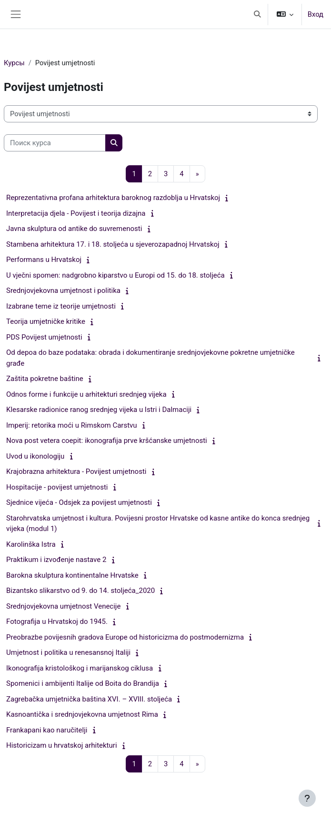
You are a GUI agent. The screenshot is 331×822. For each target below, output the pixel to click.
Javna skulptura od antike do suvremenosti (74, 228)
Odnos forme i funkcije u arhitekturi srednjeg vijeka (86, 394)
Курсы (14, 63)
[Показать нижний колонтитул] (307, 798)
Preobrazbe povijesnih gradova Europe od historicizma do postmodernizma (125, 637)
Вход (315, 14)
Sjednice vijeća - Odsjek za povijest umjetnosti (79, 502)
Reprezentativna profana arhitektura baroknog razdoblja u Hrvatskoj (113, 197)
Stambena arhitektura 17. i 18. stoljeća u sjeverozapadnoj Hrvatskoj (113, 244)
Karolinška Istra (31, 544)
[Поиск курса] (55, 142)
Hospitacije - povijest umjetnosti (57, 487)
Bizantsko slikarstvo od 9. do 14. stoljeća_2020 (80, 590)
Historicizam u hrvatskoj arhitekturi (61, 745)
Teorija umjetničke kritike (45, 321)
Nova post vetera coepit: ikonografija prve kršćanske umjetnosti (106, 440)
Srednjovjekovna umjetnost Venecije (63, 606)
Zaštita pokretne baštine (44, 378)
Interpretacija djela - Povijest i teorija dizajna (75, 213)
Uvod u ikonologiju (35, 456)
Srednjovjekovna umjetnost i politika (63, 290)
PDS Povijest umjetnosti (44, 337)
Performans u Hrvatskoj (43, 259)
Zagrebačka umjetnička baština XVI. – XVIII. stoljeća (89, 699)
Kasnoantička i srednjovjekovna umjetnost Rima (82, 714)
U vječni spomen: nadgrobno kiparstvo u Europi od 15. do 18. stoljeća (115, 275)
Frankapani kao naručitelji (46, 730)
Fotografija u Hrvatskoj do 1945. (57, 621)
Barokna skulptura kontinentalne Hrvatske (72, 575)
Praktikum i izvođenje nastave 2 (56, 559)
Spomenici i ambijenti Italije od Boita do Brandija (82, 683)
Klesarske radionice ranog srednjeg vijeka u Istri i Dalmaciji (98, 409)
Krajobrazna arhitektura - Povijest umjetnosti (76, 471)
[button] (257, 14)
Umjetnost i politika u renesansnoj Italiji (68, 652)
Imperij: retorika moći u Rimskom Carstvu (71, 425)
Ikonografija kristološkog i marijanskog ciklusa (79, 668)
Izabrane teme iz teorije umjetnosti (61, 306)
